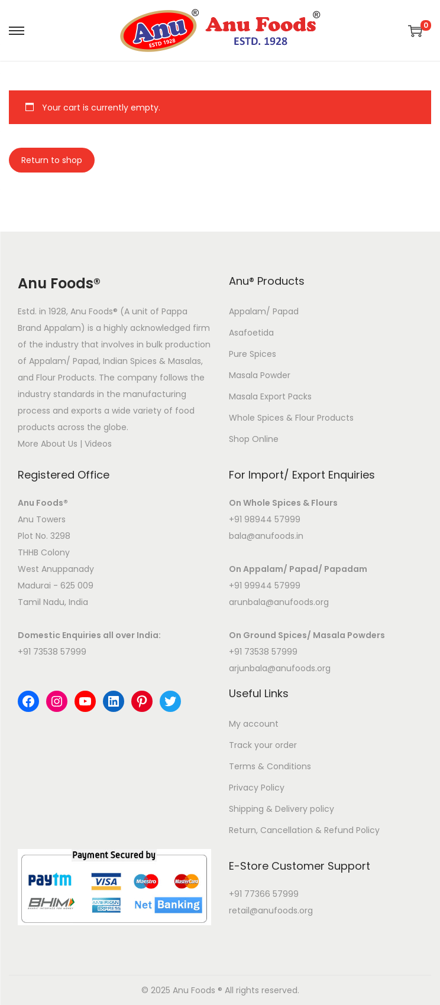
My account (254, 724)
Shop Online (254, 439)
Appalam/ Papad (264, 311)
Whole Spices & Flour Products (291, 418)
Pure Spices (252, 354)
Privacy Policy (256, 787)
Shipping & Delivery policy (281, 809)
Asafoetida (251, 333)
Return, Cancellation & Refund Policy (304, 830)
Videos (98, 444)
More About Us (47, 444)
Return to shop (51, 160)
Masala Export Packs (270, 396)
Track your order (263, 745)
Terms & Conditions (270, 766)
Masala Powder (259, 375)
